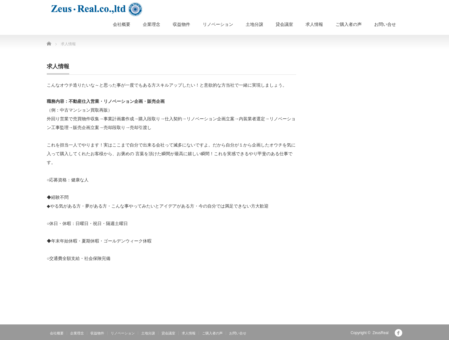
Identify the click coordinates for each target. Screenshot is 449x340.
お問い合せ (385, 24)
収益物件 (181, 24)
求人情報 (314, 24)
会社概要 (121, 24)
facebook (398, 333)
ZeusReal (381, 333)
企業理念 (151, 24)
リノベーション (218, 24)
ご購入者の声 (349, 24)
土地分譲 (254, 24)
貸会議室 (284, 24)
